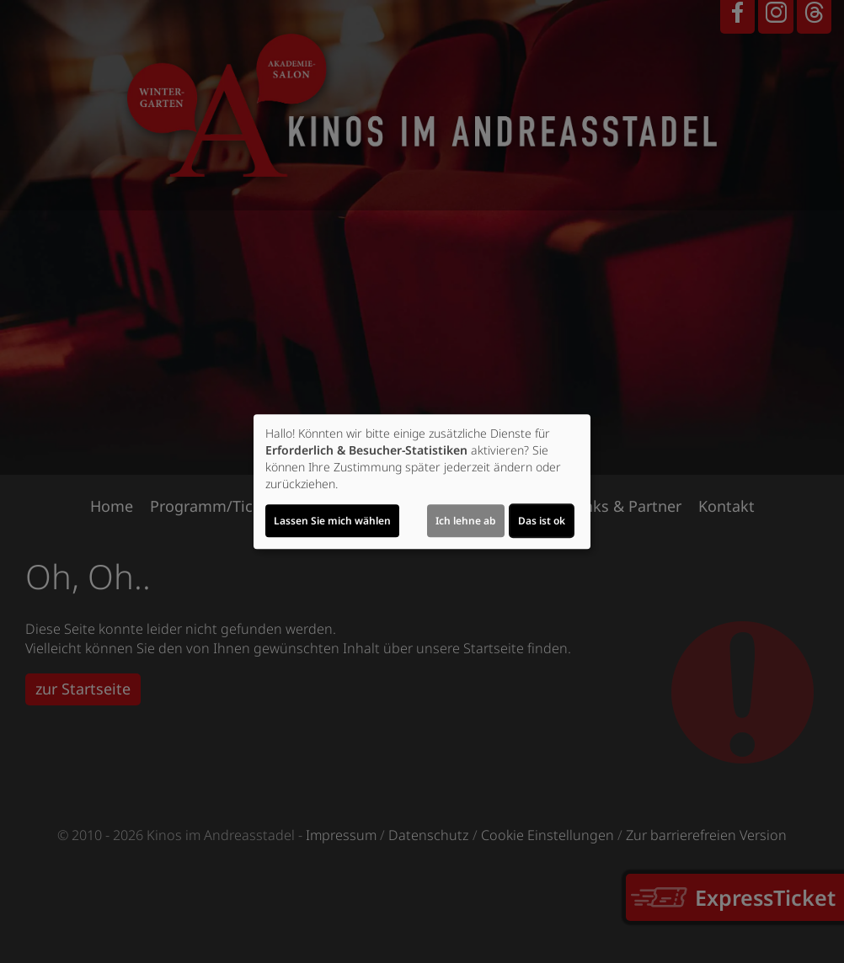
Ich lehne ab (465, 520)
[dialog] (422, 481)
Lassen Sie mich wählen (332, 520)
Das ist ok (541, 520)
